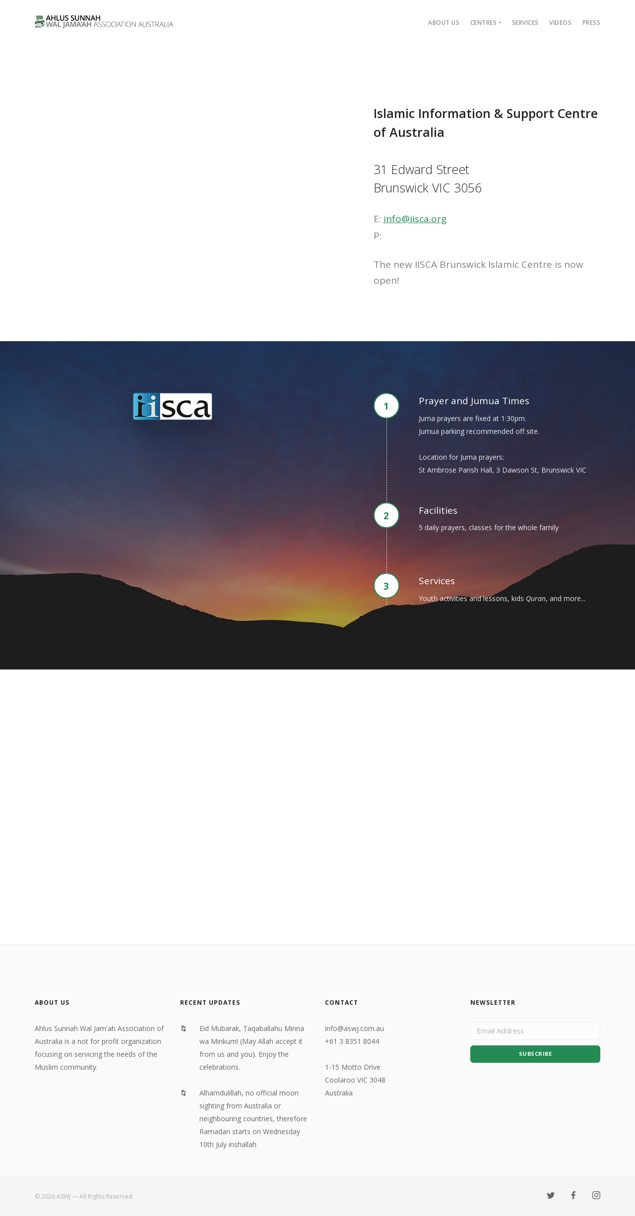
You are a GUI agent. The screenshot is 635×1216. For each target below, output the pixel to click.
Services (525, 22)
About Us (443, 22)
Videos (560, 22)
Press (591, 22)
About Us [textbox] (52, 1002)
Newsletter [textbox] (492, 1002)
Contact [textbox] (341, 1002)
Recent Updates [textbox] (210, 1002)
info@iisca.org (414, 218)
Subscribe (535, 1056)
